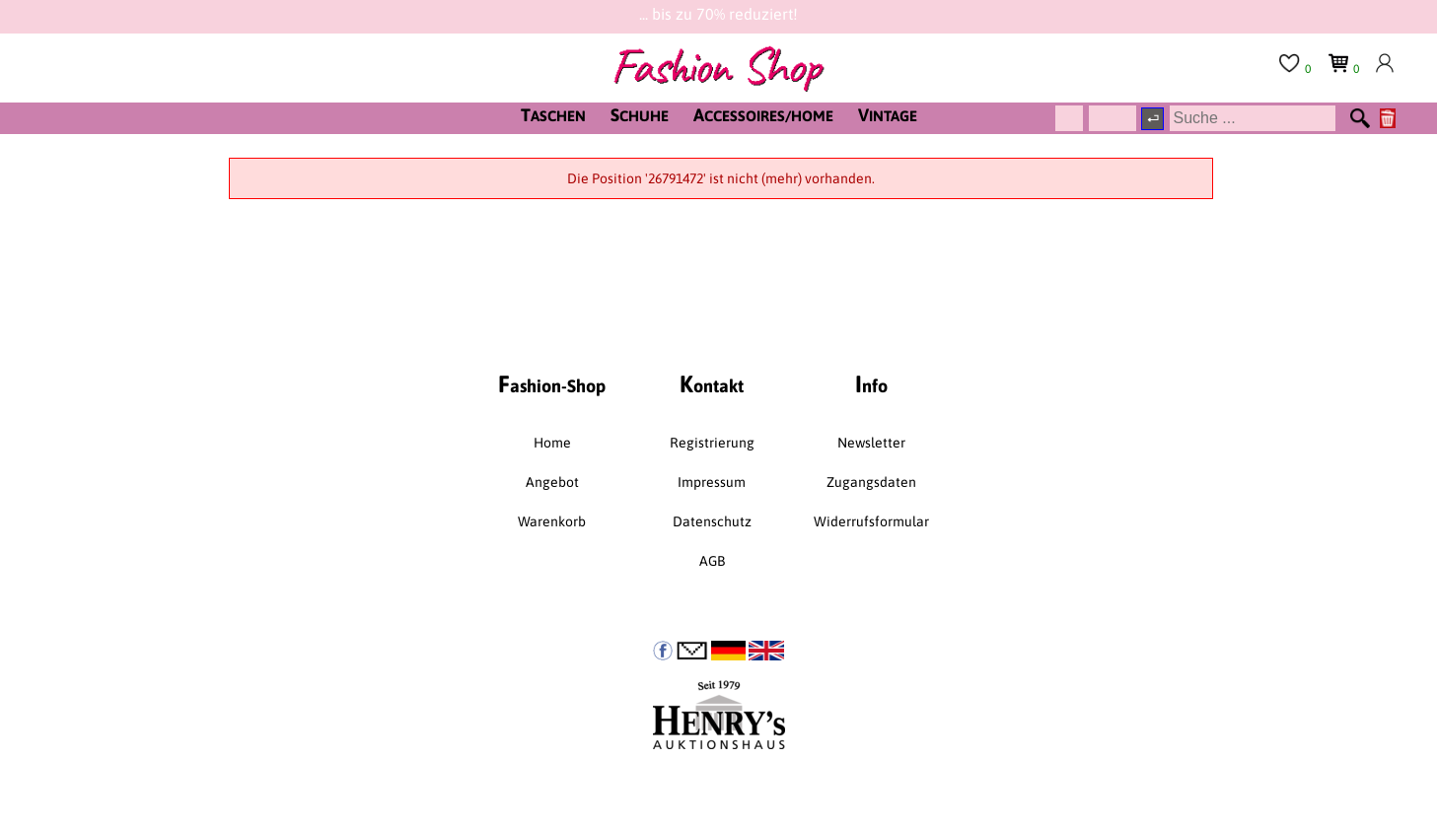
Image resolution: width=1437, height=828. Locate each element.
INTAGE (887, 114)
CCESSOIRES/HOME (763, 114)
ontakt (712, 384)
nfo (871, 384)
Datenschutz (712, 521)
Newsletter (871, 442)
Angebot (552, 482)
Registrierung (712, 442)
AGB (712, 561)
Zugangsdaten (871, 482)
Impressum (712, 482)
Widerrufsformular (871, 521)
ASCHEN (553, 114)
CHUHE (640, 114)
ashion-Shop (552, 384)
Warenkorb (552, 521)
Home (552, 442)
